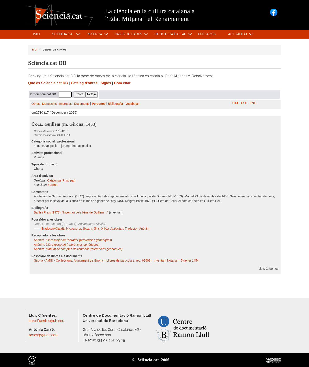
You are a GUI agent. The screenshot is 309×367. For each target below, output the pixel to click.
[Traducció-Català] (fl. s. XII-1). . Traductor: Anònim (94, 228)
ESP (244, 103)
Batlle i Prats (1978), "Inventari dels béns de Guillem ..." (71, 212)
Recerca (95, 35)
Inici (36, 34)
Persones (99, 103)
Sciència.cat (64, 35)
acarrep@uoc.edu (43, 335)
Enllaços (206, 34)
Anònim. (73, 240)
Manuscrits (49, 103)
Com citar (122, 83)
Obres (36, 103)
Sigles (106, 83)
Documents (81, 103)
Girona (52, 185)
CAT (235, 103)
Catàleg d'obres (84, 83)
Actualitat (238, 35)
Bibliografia (115, 103)
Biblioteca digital (171, 35)
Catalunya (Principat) (61, 180)
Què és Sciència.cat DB (48, 83)
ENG (253, 103)
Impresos (65, 103)
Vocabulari (132, 103)
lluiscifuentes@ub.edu (47, 321)
